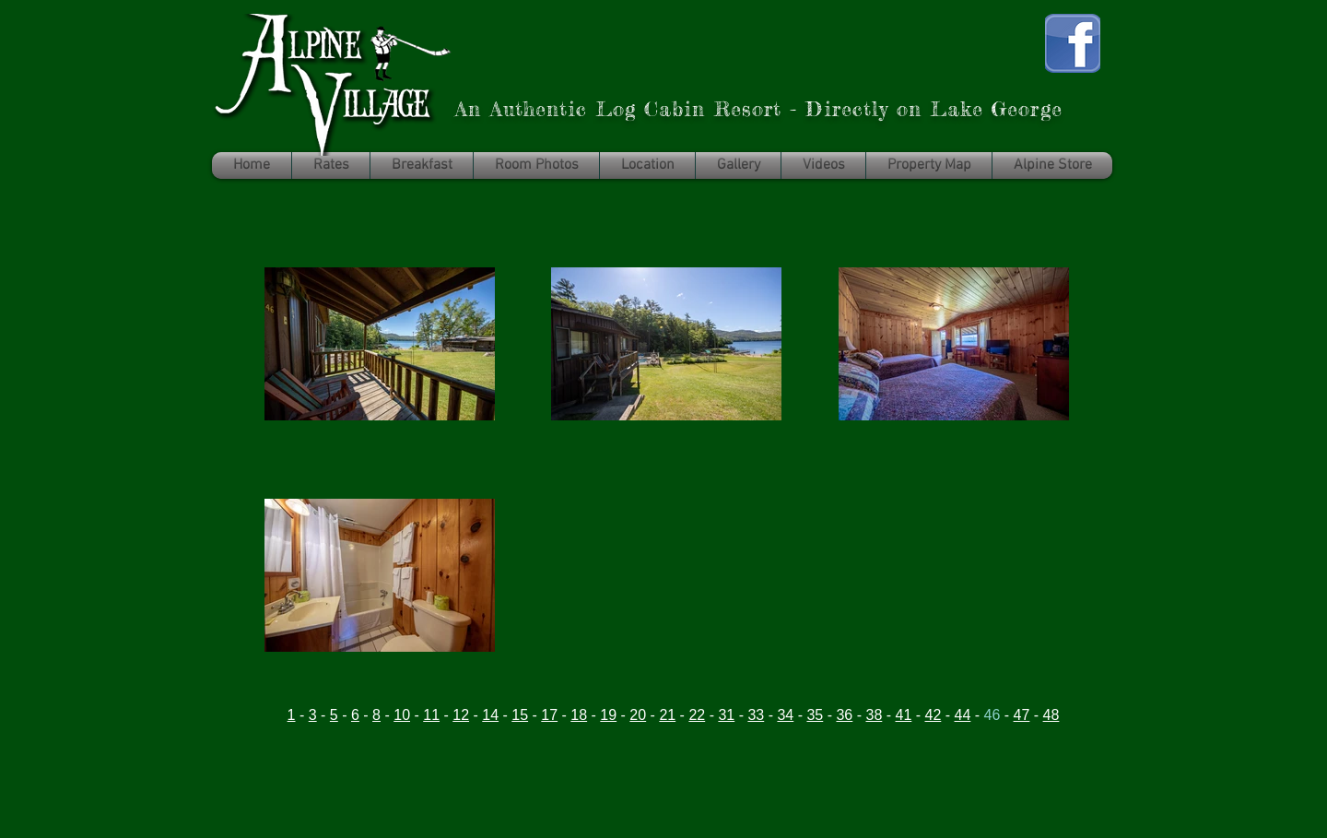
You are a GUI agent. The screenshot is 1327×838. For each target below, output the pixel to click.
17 (549, 715)
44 (963, 715)
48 (1051, 715)
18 (578, 715)
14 (490, 715)
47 (1022, 715)
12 (460, 715)
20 (637, 715)
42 (933, 715)
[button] (1052, 165)
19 (608, 715)
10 (401, 715)
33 (755, 715)
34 (785, 715)
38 (873, 715)
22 (696, 715)
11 (431, 715)
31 (726, 715)
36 (844, 715)
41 (904, 715)
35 (814, 715)
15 (519, 715)
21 (667, 715)
